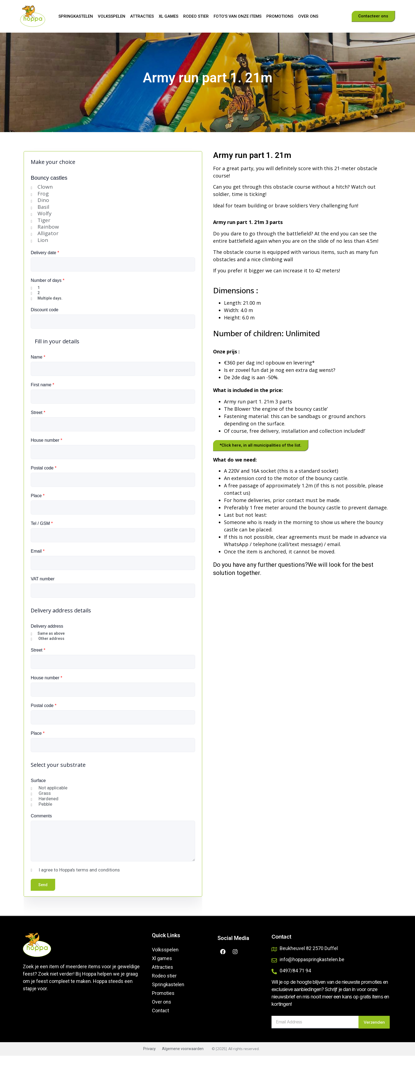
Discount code (44, 319)
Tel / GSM (42, 532)
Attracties (142, 16)
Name (38, 366)
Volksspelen (111, 16)
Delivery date (45, 262)
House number (46, 449)
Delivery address (47, 635)
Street (38, 421)
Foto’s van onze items (237, 16)
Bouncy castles (49, 187)
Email (38, 560)
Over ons (308, 16)
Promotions (279, 16)
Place (38, 505)
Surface (38, 789)
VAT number (42, 588)
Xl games (168, 16)
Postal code (43, 477)
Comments (41, 825)
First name (42, 394)
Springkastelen (75, 16)
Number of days (47, 289)
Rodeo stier (196, 16)
